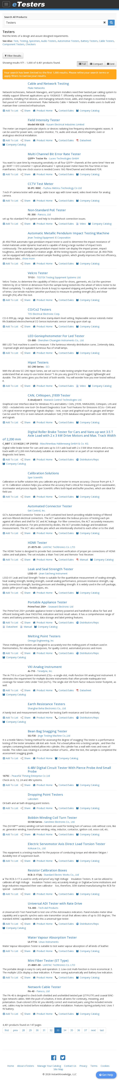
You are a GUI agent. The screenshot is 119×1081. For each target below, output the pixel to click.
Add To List (12, 110)
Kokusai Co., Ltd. (37, 848)
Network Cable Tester (44, 987)
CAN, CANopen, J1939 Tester (49, 395)
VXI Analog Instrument (45, 667)
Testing (24, 41)
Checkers (31, 44)
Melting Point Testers (44, 636)
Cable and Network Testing (48, 84)
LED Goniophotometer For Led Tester (56, 336)
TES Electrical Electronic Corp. (44, 313)
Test (15, 41)
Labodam (33, 798)
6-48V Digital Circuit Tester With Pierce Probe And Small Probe (69, 769)
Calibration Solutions (43, 473)
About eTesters (25, 1065)
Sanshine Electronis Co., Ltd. (59, 821)
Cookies (105, 1065)
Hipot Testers (38, 362)
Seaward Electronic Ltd (60, 606)
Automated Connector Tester (50, 506)
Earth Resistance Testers (46, 704)
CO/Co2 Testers (39, 309)
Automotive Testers (68, 41)
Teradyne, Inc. (45, 671)
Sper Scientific (35, 477)
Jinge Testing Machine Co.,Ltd (54, 735)
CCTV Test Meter (40, 184)
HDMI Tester (37, 543)
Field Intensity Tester (44, 120)
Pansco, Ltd (44, 214)
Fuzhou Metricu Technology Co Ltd (62, 188)
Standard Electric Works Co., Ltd (61, 874)
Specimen (34, 41)
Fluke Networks (36, 88)
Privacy (83, 1065)
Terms (93, 1065)
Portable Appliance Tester (47, 602)
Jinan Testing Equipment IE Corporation (49, 237)
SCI (47, 366)
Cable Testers (106, 41)
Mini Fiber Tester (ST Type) (48, 960)
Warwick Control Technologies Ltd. (63, 399)
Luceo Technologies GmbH (64, 158)
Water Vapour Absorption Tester (52, 937)
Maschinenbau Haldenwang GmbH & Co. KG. (64, 443)
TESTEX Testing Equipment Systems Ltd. (59, 277)
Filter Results (13, 55)
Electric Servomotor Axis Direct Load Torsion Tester (66, 844)
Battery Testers (89, 41)
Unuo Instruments (49, 941)
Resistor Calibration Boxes (47, 870)
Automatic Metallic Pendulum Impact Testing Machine (68, 233)
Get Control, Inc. (36, 510)
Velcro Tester (38, 273)
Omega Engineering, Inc (41, 640)
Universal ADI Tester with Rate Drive (55, 903)
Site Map (58, 1069)
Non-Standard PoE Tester (47, 210)
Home (10, 1065)
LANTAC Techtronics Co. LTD (59, 547)
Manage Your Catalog (49, 1065)
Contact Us (70, 1065)
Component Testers (13, 44)
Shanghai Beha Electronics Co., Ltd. (47, 708)
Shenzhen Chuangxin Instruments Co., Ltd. (61, 340)
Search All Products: (15, 17)
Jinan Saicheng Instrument (53, 573)
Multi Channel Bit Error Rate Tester (54, 154)
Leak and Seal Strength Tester (50, 569)
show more (28, 258)
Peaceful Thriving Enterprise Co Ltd (31, 775)
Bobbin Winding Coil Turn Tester (52, 818)
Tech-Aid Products (48, 907)
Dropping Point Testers (45, 794)
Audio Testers (48, 41)
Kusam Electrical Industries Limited (65, 124)
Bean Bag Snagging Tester (47, 731)
